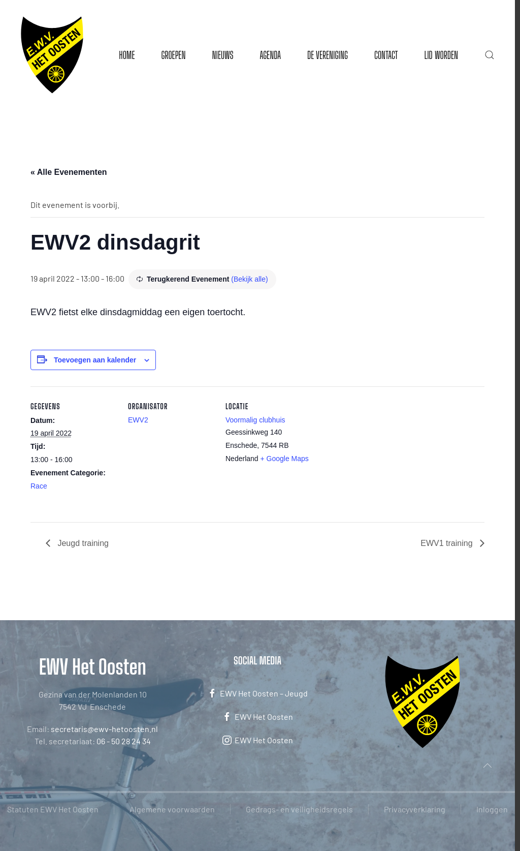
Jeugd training (82, 543)
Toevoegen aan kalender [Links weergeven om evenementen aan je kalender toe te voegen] (95, 360)
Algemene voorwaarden (172, 809)
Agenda (270, 55)
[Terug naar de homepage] (52, 55)
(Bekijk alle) (249, 279)
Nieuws (222, 55)
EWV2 (138, 420)
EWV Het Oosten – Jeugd (257, 693)
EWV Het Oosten (257, 717)
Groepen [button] (173, 55)
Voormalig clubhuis (255, 420)
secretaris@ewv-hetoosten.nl (104, 729)
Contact (386, 55)
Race (38, 486)
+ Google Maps (285, 458)
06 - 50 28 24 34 (123, 741)
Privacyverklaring (414, 809)
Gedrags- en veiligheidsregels (299, 809)
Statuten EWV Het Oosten (53, 809)
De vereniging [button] (327, 55)
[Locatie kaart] (376, 456)
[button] (489, 55)
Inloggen (492, 809)
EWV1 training (447, 543)
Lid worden (441, 55)
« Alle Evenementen (68, 172)
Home (127, 55)
